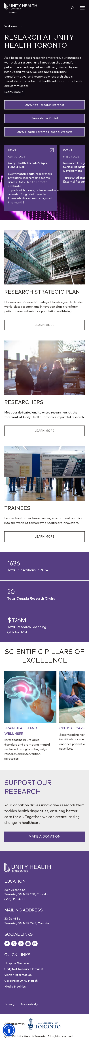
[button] (9, 1030)
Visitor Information (18, 974)
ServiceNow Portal (44, 118)
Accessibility (29, 1004)
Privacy (9, 1004)
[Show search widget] (71, 8)
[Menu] (82, 8)
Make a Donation (44, 836)
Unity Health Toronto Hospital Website (44, 131)
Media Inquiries (15, 986)
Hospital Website (16, 963)
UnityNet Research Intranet (44, 104)
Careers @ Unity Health (21, 980)
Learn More (14, 92)
